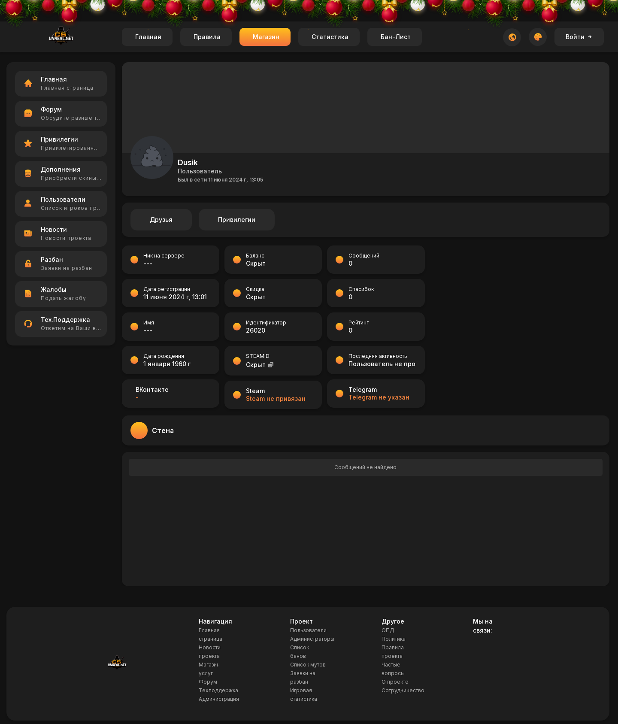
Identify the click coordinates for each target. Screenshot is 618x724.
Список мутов (308, 664)
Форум (208, 682)
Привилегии (236, 219)
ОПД (388, 630)
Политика (394, 639)
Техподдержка (218, 690)
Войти (579, 36)
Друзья (161, 219)
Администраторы (312, 639)
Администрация (219, 699)
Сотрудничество (403, 690)
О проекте (395, 682)
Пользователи (308, 630)
